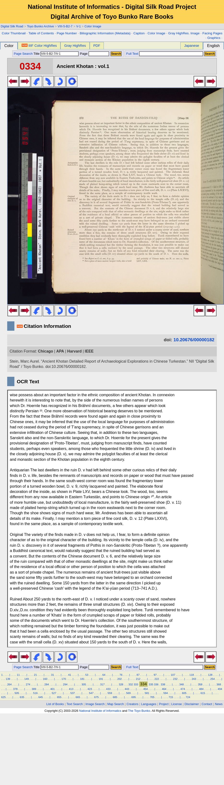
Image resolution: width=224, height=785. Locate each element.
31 (52, 674)
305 (84, 684)
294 (65, 684)
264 (9, 684)
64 (103, 674)
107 (173, 674)
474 (182, 689)
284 (46, 684)
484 (201, 689)
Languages (148, 704)
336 (156, 684)
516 (35, 693)
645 (40, 697)
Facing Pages (212, 33)
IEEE (89, 351)
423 (90, 689)
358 (200, 684)
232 (175, 678)
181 (82, 678)
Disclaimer (192, 704)
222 (156, 678)
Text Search (75, 704)
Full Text (132, 53)
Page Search (23, 53)
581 (147, 693)
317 (102, 684)
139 (8, 678)
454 (145, 689)
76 (120, 674)
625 (3, 697)
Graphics (213, 38)
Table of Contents (41, 33)
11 (18, 674)
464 (164, 689)
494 (220, 689)
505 (17, 693)
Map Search (115, 704)
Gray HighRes (75, 46)
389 (34, 689)
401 (52, 689)
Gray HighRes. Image (184, 33)
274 (28, 684)
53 (86, 674)
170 (63, 678)
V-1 (78, 26)
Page (94, 53)
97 (155, 674)
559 (110, 693)
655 (59, 697)
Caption (139, 33)
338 (163, 684)
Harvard (74, 351)
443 (127, 689)
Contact (207, 704)
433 (108, 689)
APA (60, 351)
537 (72, 693)
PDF (96, 46)
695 (133, 697)
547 (91, 693)
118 (191, 674)
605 (184, 693)
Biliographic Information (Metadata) (105, 33)
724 (188, 697)
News (219, 704)
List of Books (55, 704)
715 (171, 697)
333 (136, 684)
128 (210, 674)
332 (131, 684)
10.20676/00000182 (193, 339)
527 (54, 693)
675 (96, 697)
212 (138, 678)
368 (219, 684)
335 (151, 684)
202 (119, 678)
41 (69, 674)
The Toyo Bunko (139, 711)
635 (22, 697)
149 (26, 678)
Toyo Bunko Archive (40, 26)
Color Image (92, 26)
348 (181, 684)
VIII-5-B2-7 (65, 26)
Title (56, 53)
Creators (132, 704)
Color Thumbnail (13, 33)
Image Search (95, 704)
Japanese (191, 46)
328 (121, 684)
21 (35, 674)
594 (165, 693)
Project (164, 704)
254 (212, 678)
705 (152, 697)
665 (78, 697)
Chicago (45, 351)
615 (202, 693)
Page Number (67, 33)
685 (115, 697)
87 (137, 674)
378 (15, 689)
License (176, 704)
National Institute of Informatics (100, 711)
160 (45, 678)
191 (101, 678)
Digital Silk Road (12, 26)
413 (71, 689)
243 (194, 678)
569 (128, 693)
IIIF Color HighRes (39, 46)
